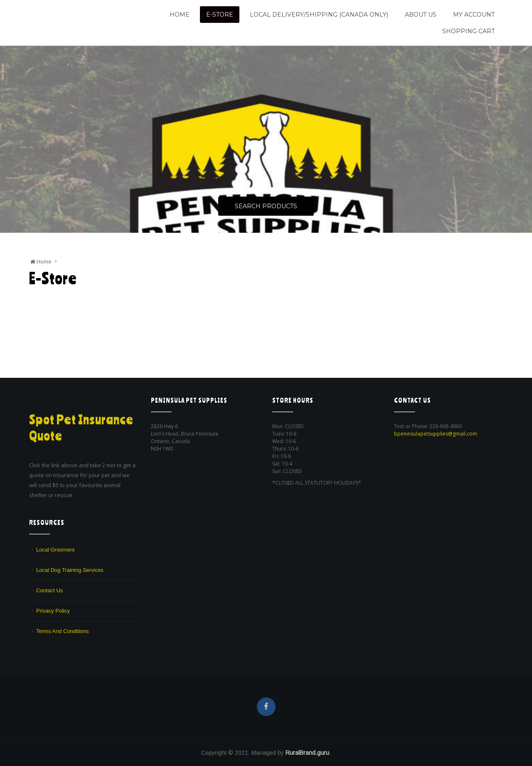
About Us (420, 14)
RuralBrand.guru (307, 752)
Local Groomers (55, 550)
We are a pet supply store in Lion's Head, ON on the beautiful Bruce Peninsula (82, 25)
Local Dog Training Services (69, 570)
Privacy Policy (53, 611)
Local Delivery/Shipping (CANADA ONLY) (319, 14)
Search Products (266, 206)
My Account (474, 14)
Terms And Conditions (62, 631)
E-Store (219, 14)
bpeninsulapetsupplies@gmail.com (435, 433)
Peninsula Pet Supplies (68, 11)
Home (180, 14)
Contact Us (49, 590)
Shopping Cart (468, 31)
